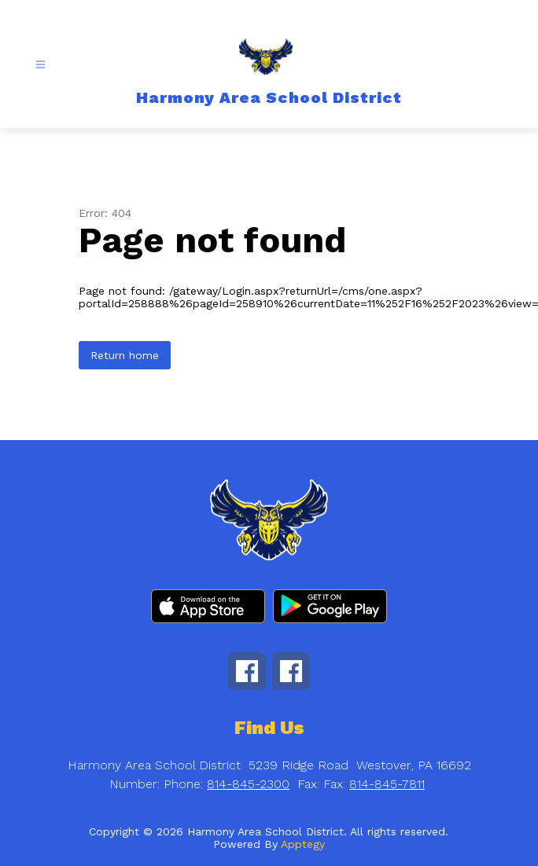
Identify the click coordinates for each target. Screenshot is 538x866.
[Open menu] (40, 65)
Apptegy (303, 844)
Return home (124, 355)
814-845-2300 (248, 783)
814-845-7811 (387, 783)
